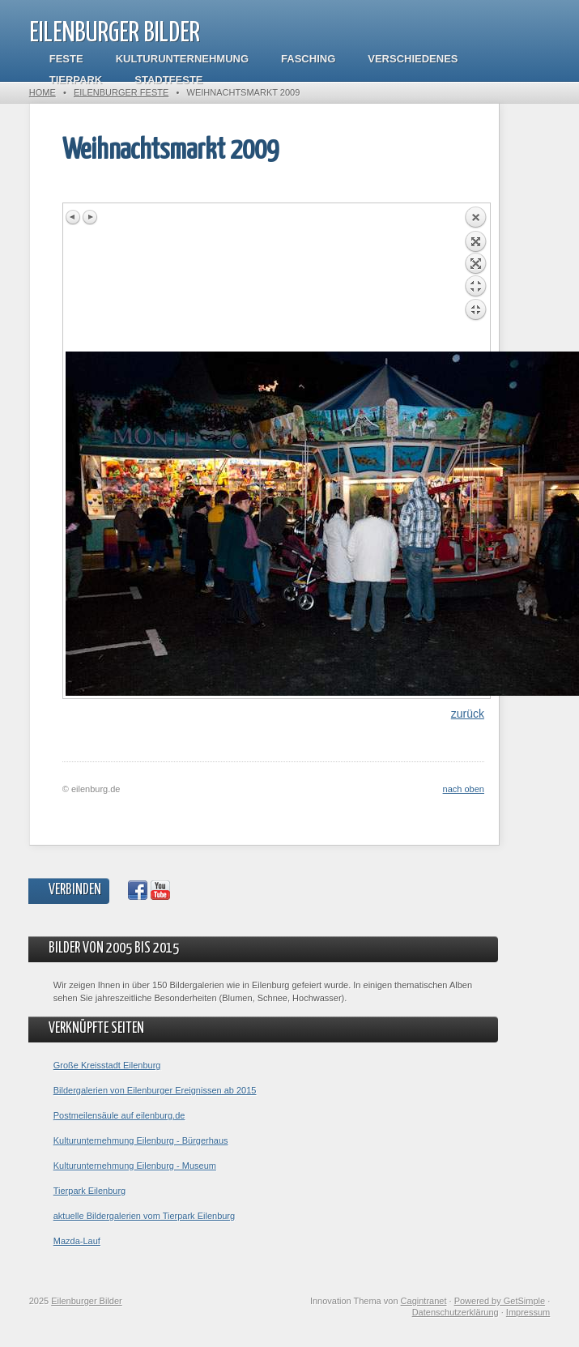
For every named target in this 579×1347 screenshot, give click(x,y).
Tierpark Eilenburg (89, 1191)
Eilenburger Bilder (114, 33)
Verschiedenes (413, 59)
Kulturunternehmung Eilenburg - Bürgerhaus (140, 1140)
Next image (90, 217)
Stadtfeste (168, 80)
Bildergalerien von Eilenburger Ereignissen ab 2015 (155, 1090)
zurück (467, 713)
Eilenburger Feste (121, 92)
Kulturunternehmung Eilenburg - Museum (134, 1165)
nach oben (463, 789)
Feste (66, 59)
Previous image (74, 217)
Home (42, 92)
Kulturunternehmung (182, 59)
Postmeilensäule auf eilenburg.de (119, 1115)
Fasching (308, 59)
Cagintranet (424, 1301)
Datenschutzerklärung (455, 1312)
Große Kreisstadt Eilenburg (107, 1065)
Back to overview (475, 279)
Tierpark (75, 80)
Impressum (528, 1312)
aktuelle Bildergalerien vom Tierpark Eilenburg (144, 1216)
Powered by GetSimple (500, 1301)
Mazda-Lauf (76, 1241)
